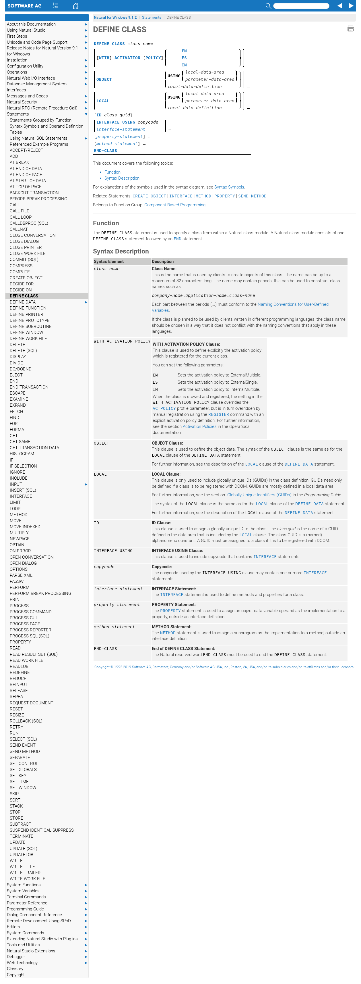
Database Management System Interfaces (47, 87)
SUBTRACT (20, 824)
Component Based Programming (174, 204)
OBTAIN (17, 544)
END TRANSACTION (29, 387)
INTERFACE (21, 496)
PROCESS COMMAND (31, 611)
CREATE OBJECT (26, 277)
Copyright (16, 974)
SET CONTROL (24, 763)
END (14, 381)
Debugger (47, 957)
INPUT (49, 484)
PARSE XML (21, 575)
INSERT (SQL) (23, 490)
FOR (14, 423)
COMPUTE (20, 271)
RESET (16, 709)
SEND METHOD (25, 751)
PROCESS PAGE (25, 623)
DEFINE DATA (49, 302)
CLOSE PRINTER (26, 247)
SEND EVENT (23, 745)
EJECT (16, 375)
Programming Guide (47, 909)
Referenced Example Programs (39, 144)
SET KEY (18, 775)
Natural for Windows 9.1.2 (115, 17)
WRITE (16, 860)
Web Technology (47, 963)
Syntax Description (121, 178)
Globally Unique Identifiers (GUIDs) (259, 494)
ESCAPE (18, 393)
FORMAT (18, 429)
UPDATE (18, 842)
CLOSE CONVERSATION (33, 235)
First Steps (47, 36)
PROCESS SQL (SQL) (29, 636)
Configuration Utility (47, 66)
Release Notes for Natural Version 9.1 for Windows (47, 51)
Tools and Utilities (47, 945)
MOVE (16, 520)
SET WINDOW (23, 787)
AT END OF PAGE (26, 174)
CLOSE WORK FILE (28, 253)
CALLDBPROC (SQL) (29, 223)
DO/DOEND (21, 369)
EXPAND (18, 405)
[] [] (130, 57)
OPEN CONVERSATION (32, 557)
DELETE (17, 344)
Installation (47, 60)
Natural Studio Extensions (47, 951)
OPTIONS (19, 569)
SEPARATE (20, 757)
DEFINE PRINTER (26, 314)
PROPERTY (20, 642)
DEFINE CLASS (24, 296)
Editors (47, 927)
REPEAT (17, 696)
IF (11, 460)
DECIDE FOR (22, 284)
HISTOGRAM (22, 453)
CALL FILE (19, 211)
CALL (15, 204)
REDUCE (18, 678)
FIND (14, 417)
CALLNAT (19, 229)
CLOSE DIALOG (24, 241)
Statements (47, 114)
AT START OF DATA (28, 180)
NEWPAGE (20, 538)
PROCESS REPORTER (30, 630)
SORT (15, 800)
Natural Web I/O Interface (47, 78)
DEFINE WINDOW (26, 332)
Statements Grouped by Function (40, 120)
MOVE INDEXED (25, 526)
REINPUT (19, 684)
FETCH (16, 411)
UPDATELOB (21, 854)
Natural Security (47, 102)
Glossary (15, 968)
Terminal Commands (47, 897)
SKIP (14, 793)
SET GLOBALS (23, 769)
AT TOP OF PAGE (26, 186)
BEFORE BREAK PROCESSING (38, 198)
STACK (16, 806)
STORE (16, 818)
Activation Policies (200, 426)
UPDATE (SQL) (23, 848)
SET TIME (19, 781)
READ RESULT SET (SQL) (34, 654)
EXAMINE (19, 399)
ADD (14, 156)
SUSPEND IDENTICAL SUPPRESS (42, 830)
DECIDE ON (21, 290)
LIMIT (15, 502)
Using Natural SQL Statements (49, 138)
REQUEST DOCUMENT (31, 703)
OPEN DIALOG (23, 563)
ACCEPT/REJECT (26, 150)
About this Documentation (47, 24)
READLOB (19, 666)
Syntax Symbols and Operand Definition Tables (46, 129)
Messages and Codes (47, 96)
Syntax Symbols (229, 187)
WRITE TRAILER (25, 872)
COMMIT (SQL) (24, 259)
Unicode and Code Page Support (47, 42)
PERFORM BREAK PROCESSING (40, 593)
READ (15, 648)
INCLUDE (19, 478)
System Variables (47, 891)
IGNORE (17, 472)
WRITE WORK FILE (27, 878)
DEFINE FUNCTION (28, 308)
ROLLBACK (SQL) (26, 721)
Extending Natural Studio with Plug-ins (47, 939)
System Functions (47, 885)
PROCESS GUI (23, 617)
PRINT (16, 599)
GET (14, 435)
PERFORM (20, 587)
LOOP (15, 508)
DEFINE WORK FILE (28, 338)
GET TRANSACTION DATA (34, 447)
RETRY (16, 727)
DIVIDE (16, 363)
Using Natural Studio (47, 30)
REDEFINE (20, 672)
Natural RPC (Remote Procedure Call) (47, 108)
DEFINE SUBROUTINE (31, 326)
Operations (47, 72)
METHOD (19, 514)
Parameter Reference (47, 903)
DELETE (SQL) (23, 350)
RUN (14, 733)
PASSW (17, 581)
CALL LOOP (21, 217)
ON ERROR (20, 551)
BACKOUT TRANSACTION (34, 192)
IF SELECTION (23, 466)
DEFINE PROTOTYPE (30, 320)
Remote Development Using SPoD (47, 921)
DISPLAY (18, 356)
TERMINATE (21, 836)
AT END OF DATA (26, 168)
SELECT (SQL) (23, 739)
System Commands (47, 933)
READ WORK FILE (26, 660)
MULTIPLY (19, 532)
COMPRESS (21, 265)
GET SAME (20, 441)
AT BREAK (19, 162)
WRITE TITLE (22, 866)
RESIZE (17, 715)
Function (112, 172)
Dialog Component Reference (47, 915)
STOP (15, 812)
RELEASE (19, 690)
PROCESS (19, 605)
